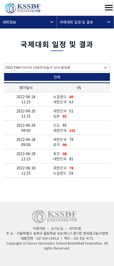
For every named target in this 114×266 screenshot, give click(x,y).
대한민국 (60, 101)
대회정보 (9, 22)
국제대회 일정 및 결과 (76, 22)
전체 (57, 77)
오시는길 (57, 228)
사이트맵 (75, 228)
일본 (56, 116)
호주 (56, 144)
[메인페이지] (21, 12)
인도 (56, 125)
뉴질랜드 (60, 96)
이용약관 (39, 228)
